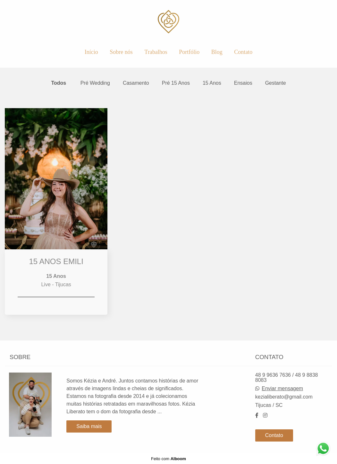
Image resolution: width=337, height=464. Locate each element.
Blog (217, 52)
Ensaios (243, 83)
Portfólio (189, 52)
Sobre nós (121, 52)
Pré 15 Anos (176, 83)
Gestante (275, 83)
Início (91, 52)
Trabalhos (155, 52)
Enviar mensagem (282, 388)
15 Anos (212, 83)
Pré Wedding (95, 83)
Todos (58, 83)
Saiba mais (89, 426)
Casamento (136, 83)
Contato (243, 52)
